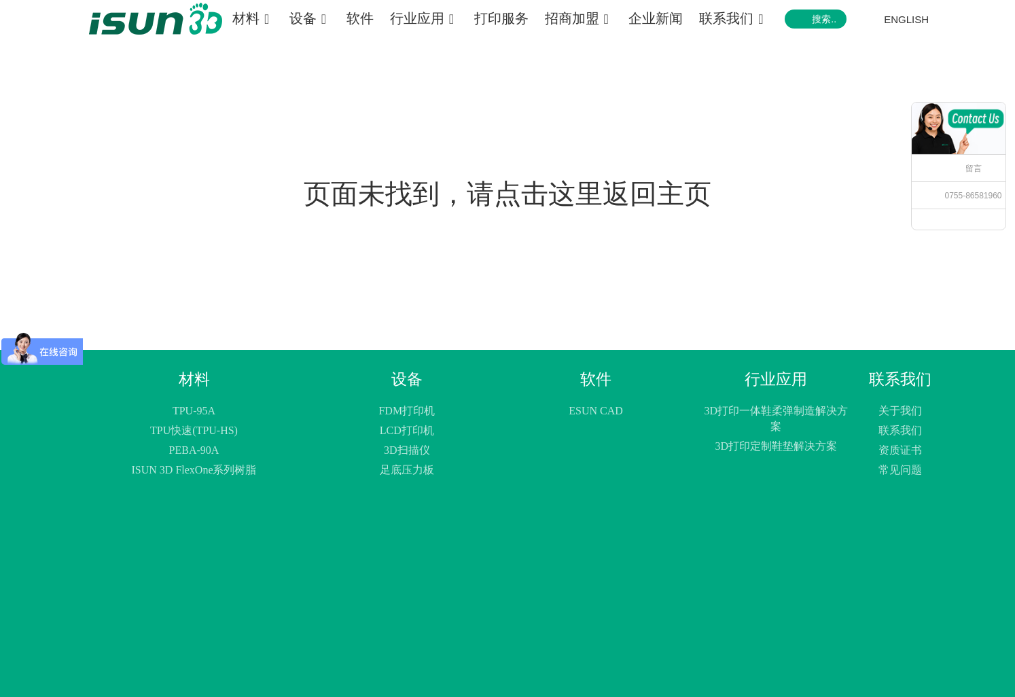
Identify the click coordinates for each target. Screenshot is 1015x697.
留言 (973, 168)
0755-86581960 (972, 195)
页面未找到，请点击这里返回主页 (507, 194)
